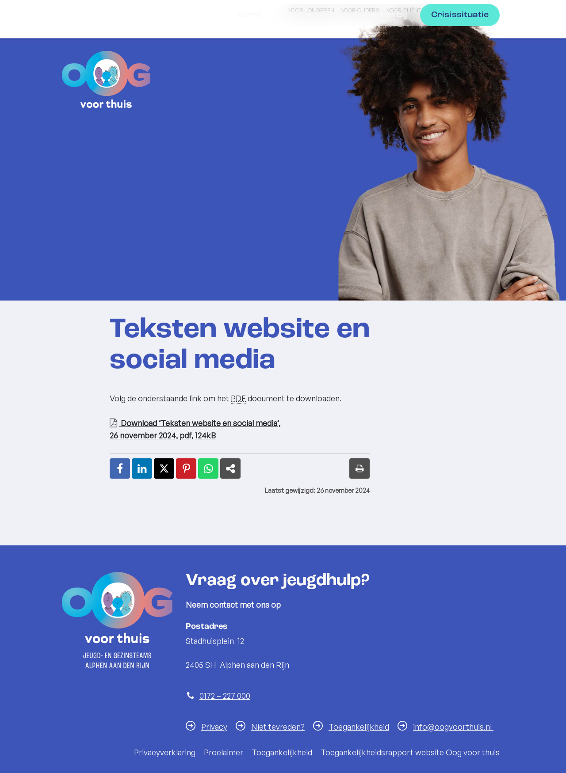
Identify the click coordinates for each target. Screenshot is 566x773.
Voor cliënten (407, 10)
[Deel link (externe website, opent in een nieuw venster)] (230, 468)
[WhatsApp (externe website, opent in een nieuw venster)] (208, 468)
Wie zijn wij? (311, 75)
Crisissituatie (460, 75)
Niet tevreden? (278, 726)
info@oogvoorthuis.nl (453, 726)
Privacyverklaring (164, 752)
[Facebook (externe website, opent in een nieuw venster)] (120, 468)
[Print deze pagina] (359, 468)
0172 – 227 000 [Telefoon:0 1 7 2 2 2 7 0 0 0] (224, 696)
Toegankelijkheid (359, 726)
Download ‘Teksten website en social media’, (240, 430)
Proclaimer (223, 752)
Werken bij (384, 75)
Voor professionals (466, 10)
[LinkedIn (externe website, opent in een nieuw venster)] (142, 468)
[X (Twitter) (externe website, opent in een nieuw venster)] (164, 468)
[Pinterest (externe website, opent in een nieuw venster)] (186, 468)
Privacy (214, 726)
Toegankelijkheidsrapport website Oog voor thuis (410, 752)
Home (249, 75)
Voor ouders (360, 10)
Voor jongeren (311, 10)
